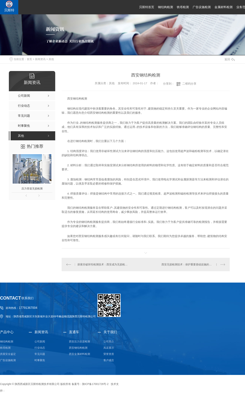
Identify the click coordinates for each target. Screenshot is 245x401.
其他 (51, 59)
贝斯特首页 (146, 7)
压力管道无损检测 (32, 188)
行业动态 (39, 347)
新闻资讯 (40, 59)
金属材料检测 (223, 7)
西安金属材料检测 (79, 353)
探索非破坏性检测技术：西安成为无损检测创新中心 (103, 264)
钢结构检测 (165, 7)
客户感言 (108, 360)
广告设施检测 (202, 7)
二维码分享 (189, 83)
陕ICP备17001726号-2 (95, 384)
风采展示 (108, 347)
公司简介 (108, 341)
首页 (29, 59)
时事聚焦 (39, 360)
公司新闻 (39, 341)
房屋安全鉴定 (8, 353)
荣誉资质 (108, 353)
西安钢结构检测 (78, 347)
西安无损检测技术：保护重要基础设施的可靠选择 (191, 264)
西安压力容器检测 (79, 341)
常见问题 (39, 353)
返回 (229, 59)
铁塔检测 (183, 7)
